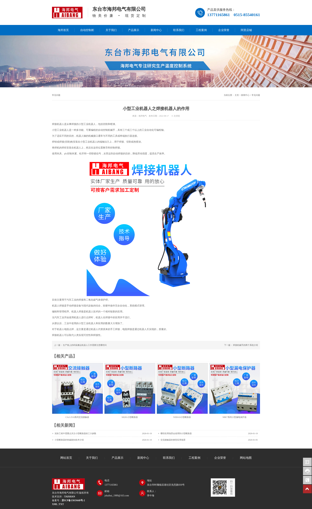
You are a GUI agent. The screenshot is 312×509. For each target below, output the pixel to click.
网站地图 (246, 457)
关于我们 (111, 30)
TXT (61, 504)
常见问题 (256, 95)
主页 (237, 95)
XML (55, 504)
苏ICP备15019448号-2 (73, 500)
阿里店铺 (246, 30)
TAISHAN (69, 496)
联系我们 (178, 30)
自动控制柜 (87, 30)
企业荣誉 (223, 30)
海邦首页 (63, 30)
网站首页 (66, 457)
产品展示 (133, 30)
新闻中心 (156, 30)
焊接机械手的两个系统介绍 (245, 345)
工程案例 (201, 30)
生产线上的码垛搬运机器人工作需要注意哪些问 (85, 345)
